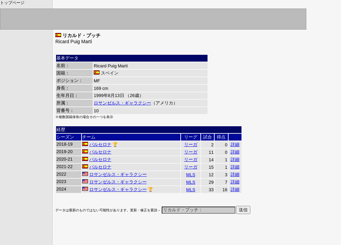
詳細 (235, 144)
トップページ (12, 2)
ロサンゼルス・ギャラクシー (122, 102)
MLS (190, 174)
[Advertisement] (134, 233)
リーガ (190, 144)
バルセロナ (100, 144)
